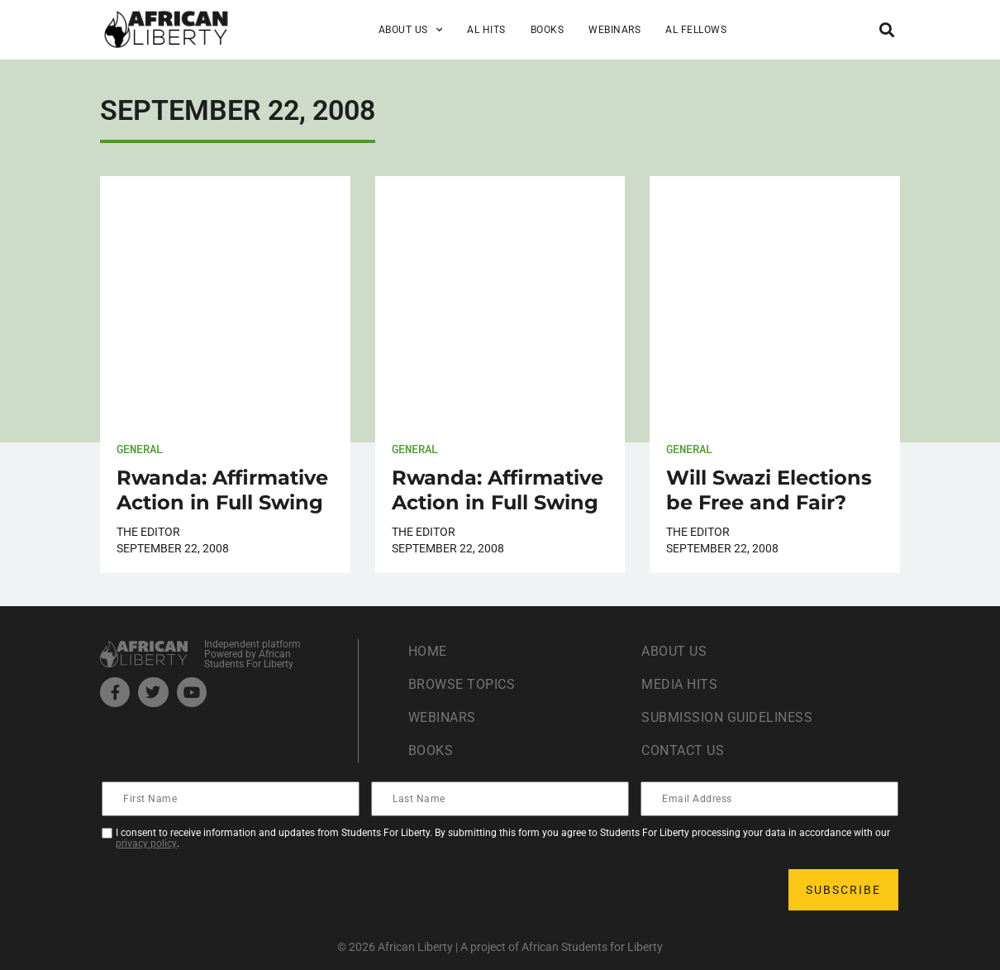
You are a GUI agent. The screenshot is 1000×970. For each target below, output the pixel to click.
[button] (886, 29)
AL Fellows (695, 30)
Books (547, 30)
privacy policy (146, 843)
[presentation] (229, 890)
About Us (411, 29)
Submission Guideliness (726, 717)
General (140, 448)
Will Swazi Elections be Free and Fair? (769, 490)
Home (427, 651)
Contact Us (682, 750)
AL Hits (486, 30)
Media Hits (679, 684)
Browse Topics (462, 684)
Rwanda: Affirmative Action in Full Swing (222, 490)
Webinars (614, 30)
